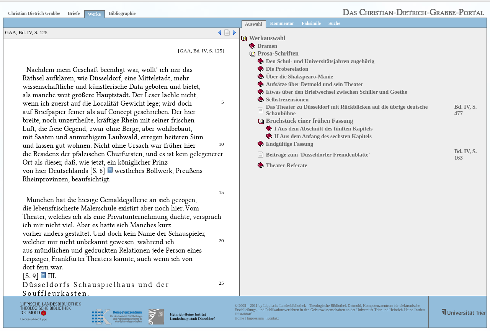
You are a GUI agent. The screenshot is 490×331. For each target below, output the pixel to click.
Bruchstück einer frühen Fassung (309, 120)
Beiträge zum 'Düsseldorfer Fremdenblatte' (318, 155)
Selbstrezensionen (287, 99)
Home (239, 318)
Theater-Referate (286, 165)
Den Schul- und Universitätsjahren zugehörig (320, 61)
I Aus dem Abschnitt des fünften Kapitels (323, 129)
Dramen (267, 46)
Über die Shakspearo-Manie (299, 76)
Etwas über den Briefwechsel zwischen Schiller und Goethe (336, 92)
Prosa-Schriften (278, 53)
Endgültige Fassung (289, 144)
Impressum (255, 318)
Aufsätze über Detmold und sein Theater (314, 84)
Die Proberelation (287, 69)
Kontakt (272, 318)
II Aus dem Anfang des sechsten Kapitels (323, 136)
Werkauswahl (267, 38)
